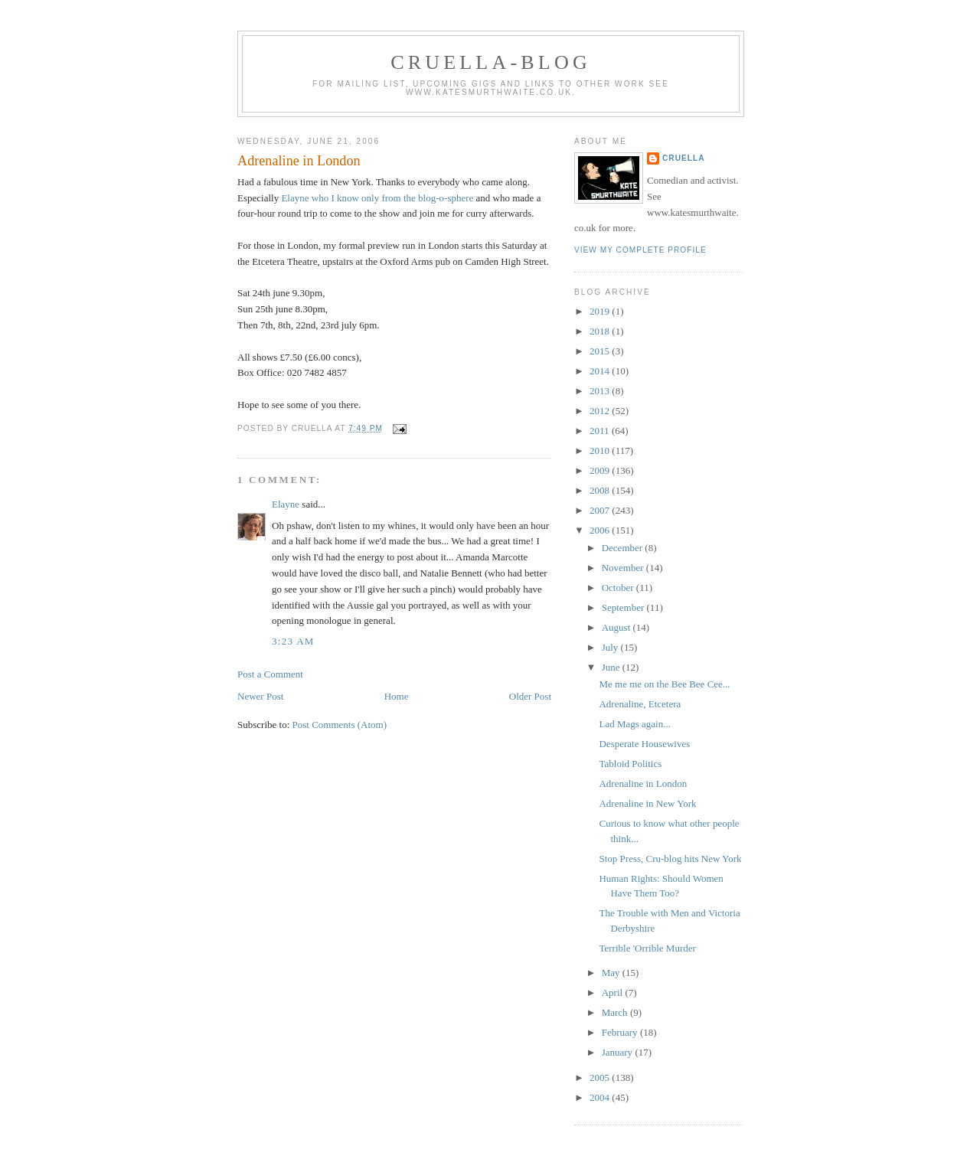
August (617, 627)
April (614, 992)
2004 (601, 1097)
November (624, 567)
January (618, 1052)
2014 (601, 371)
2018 (601, 331)
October (619, 587)
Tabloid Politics (630, 763)
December (623, 547)
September (624, 607)
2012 (601, 410)
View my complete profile (640, 250)
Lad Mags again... (635, 724)
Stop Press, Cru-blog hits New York (670, 858)
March (616, 1012)
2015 (601, 351)
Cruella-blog (490, 62)
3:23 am (293, 641)
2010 (601, 450)
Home (396, 696)
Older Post (530, 696)
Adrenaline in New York (647, 803)
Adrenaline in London (299, 160)
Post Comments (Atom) (339, 724)
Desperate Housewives (644, 743)
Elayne (285, 504)
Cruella (683, 158)
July (611, 647)
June (612, 667)
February (621, 1032)
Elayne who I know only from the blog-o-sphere (378, 198)
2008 (601, 490)
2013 (601, 391)
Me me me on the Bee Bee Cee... (664, 684)
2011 (601, 430)
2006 (601, 530)
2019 (601, 311)
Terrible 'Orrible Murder (647, 948)
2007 (601, 510)
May (612, 972)
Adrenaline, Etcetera (640, 704)
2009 (601, 470)
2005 (601, 1077)
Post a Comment (270, 674)
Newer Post (260, 696)
